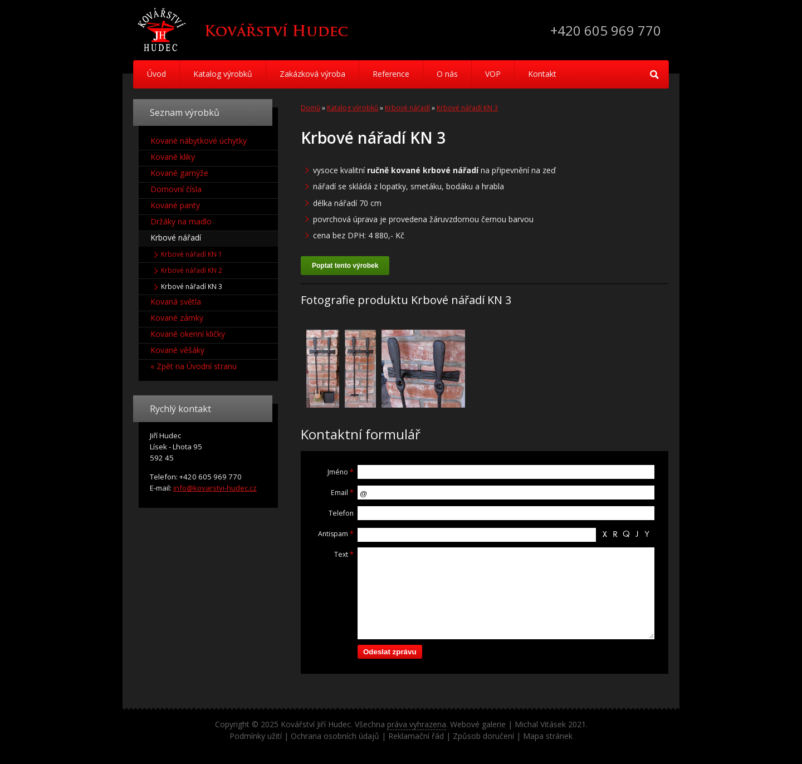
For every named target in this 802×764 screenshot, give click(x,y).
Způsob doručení (483, 736)
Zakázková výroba (312, 73)
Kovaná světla (175, 301)
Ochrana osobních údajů (335, 736)
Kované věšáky (177, 350)
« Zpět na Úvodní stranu (193, 366)
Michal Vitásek (540, 724)
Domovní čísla (176, 189)
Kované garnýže (179, 173)
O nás (447, 73)
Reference (391, 73)
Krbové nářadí (407, 107)
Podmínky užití (255, 736)
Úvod (156, 73)
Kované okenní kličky (187, 334)
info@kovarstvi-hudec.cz (215, 488)
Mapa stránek (548, 736)
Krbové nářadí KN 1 (191, 254)
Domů (310, 107)
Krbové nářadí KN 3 (467, 107)
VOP (493, 73)
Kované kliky (172, 156)
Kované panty (175, 205)
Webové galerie (478, 724)
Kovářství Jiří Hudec (316, 724)
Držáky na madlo (181, 221)
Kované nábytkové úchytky (198, 140)
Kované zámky (176, 317)
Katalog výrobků (222, 73)
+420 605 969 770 (605, 30)
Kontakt (542, 73)
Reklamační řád (416, 736)
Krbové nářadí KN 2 (191, 270)
